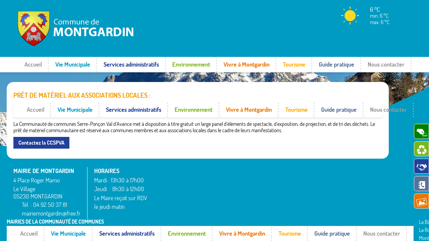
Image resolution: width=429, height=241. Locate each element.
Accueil (33, 64)
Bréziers (162, 175)
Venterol (322, 187)
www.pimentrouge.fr (364, 207)
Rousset (322, 155)
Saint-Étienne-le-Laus (336, 163)
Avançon (163, 167)
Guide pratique (336, 64)
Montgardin (245, 163)
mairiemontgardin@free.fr (51, 198)
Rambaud (243, 179)
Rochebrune (246, 195)
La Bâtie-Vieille (169, 199)
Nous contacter (386, 64)
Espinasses (165, 183)
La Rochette (246, 155)
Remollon (243, 187)
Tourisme (294, 64)
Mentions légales (319, 207)
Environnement (191, 64)
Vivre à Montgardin (246, 64)
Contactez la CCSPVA (41, 127)
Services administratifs (131, 64)
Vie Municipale (72, 64)
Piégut (240, 171)
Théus (320, 171)
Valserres (323, 179)
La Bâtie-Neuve (169, 191)
